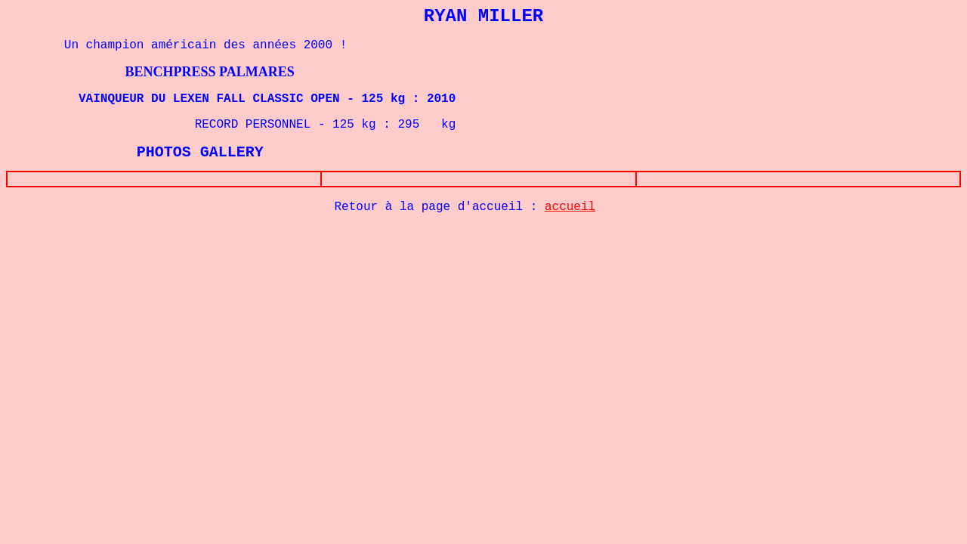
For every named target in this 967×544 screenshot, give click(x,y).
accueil (570, 210)
